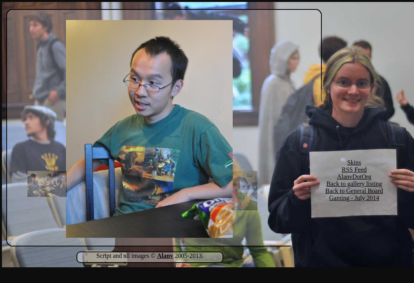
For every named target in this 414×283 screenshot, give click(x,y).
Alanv (165, 255)
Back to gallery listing (354, 183)
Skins (354, 162)
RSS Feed (354, 169)
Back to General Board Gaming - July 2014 (354, 194)
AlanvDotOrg (354, 176)
